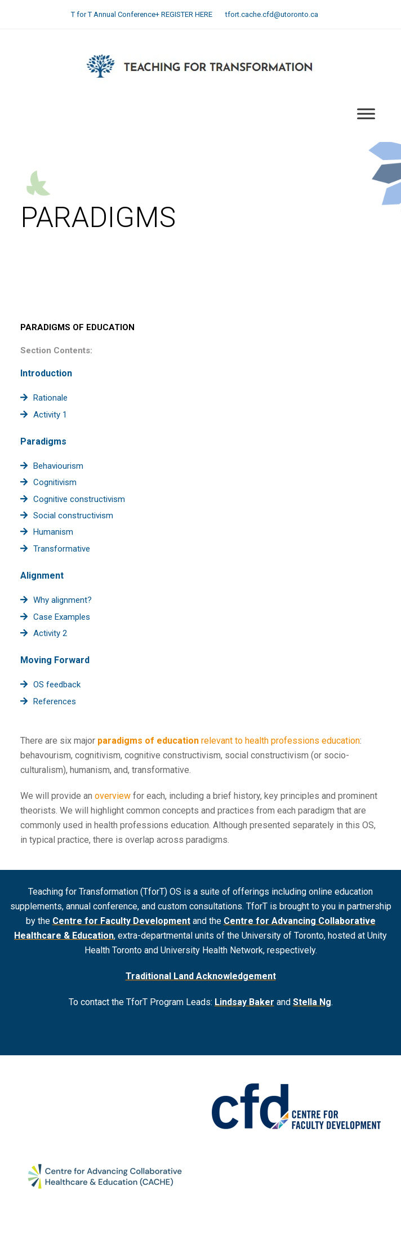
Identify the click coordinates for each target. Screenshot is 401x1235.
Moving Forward (55, 660)
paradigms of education (148, 740)
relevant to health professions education (279, 740)
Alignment (42, 575)
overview (113, 795)
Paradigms (43, 441)
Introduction (46, 373)
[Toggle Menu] (366, 114)
